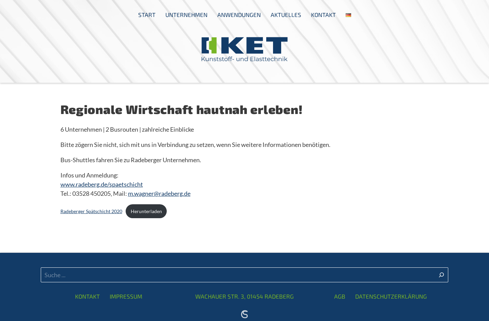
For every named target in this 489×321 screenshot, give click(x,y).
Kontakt (323, 14)
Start (147, 14)
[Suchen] (441, 274)
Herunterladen (146, 211)
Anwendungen (239, 14)
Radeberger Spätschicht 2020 (91, 211)
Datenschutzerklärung (391, 296)
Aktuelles (286, 14)
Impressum (126, 296)
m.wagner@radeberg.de (159, 193)
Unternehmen (186, 14)
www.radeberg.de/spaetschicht (101, 184)
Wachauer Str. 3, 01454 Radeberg (244, 296)
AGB (339, 296)
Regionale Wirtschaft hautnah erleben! (181, 109)
